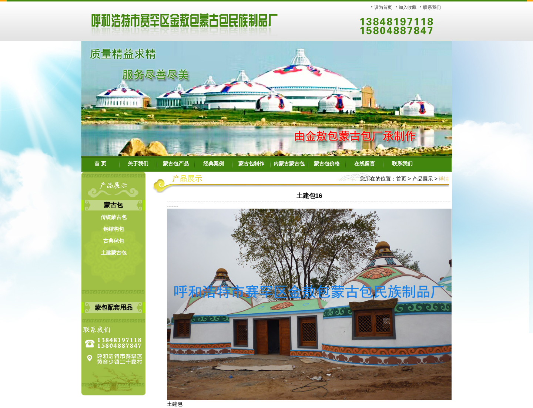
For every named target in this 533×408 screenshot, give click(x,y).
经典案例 (213, 163)
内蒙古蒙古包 (289, 163)
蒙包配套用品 (114, 307)
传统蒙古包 (114, 217)
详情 (444, 179)
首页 (401, 179)
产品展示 (422, 179)
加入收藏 (407, 7)
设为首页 (383, 7)
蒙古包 (113, 205)
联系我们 (432, 7)
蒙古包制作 (251, 163)
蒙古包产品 (176, 163)
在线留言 (364, 163)
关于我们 (138, 163)
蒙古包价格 (327, 163)
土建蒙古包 (114, 253)
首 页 (100, 163)
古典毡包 (113, 241)
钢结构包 (113, 229)
